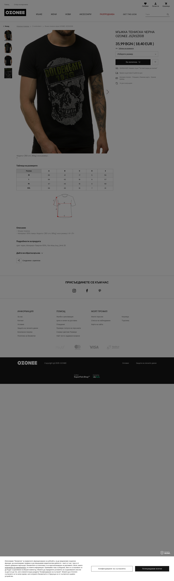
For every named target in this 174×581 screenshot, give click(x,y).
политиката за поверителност (15, 567)
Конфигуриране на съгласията (112, 568)
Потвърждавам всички (152, 568)
